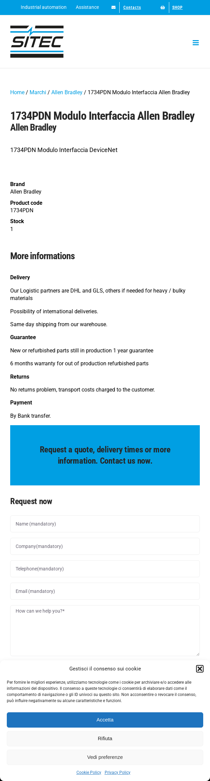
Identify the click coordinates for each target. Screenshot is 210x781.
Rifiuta (105, 738)
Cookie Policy (88, 772)
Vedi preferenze (105, 757)
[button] (199, 668)
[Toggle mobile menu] (196, 42)
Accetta (105, 719)
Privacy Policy (117, 772)
